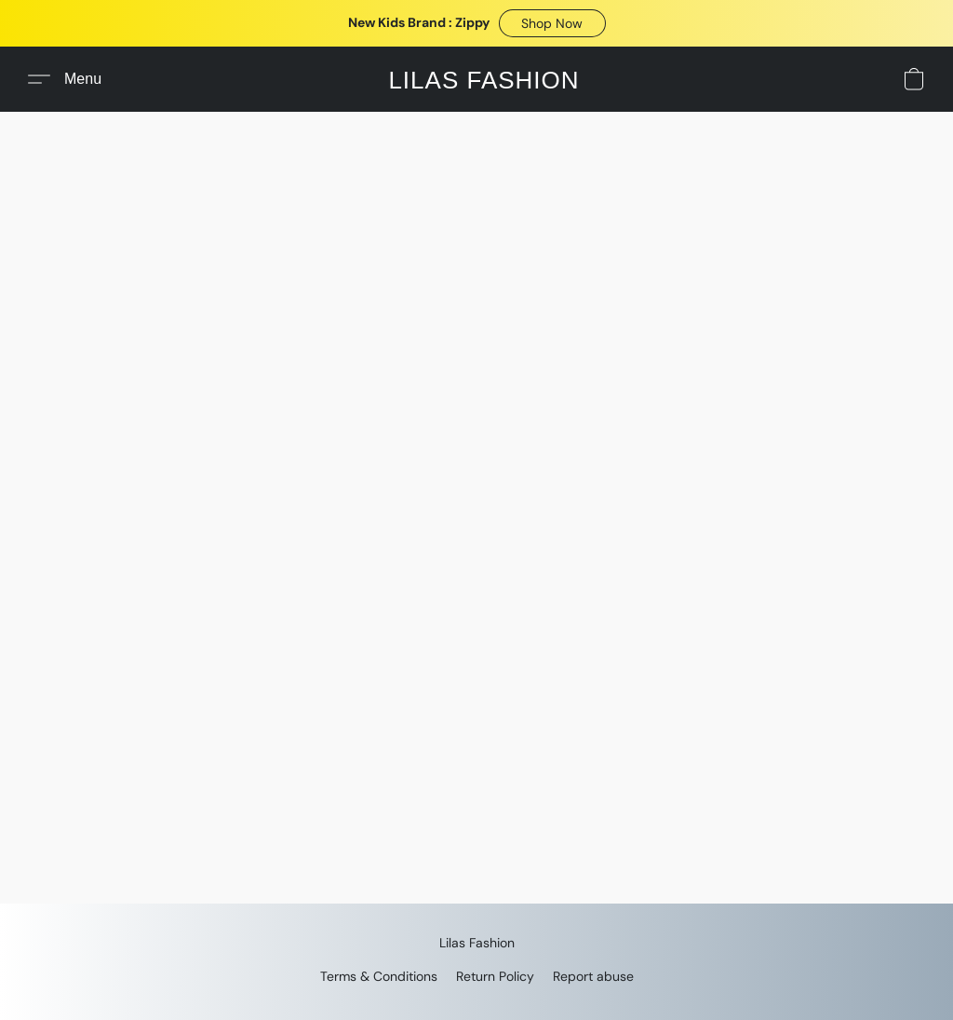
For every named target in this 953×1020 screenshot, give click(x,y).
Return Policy (495, 976)
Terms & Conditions (378, 976)
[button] (552, 23)
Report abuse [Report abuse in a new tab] (593, 976)
